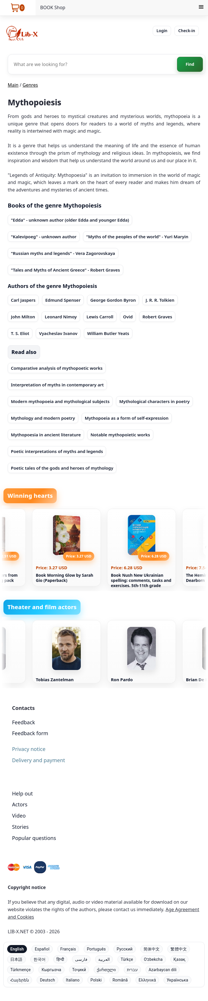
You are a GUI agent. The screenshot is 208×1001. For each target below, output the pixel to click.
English (17, 949)
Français (68, 949)
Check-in (186, 30)
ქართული (106, 969)
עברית (132, 969)
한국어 (40, 959)
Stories (20, 826)
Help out (22, 793)
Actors (20, 804)
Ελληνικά (147, 980)
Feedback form (30, 733)
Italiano (73, 980)
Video (19, 815)
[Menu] (201, 8)
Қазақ (179, 959)
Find (190, 64)
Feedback (23, 722)
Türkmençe (20, 969)
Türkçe (127, 959)
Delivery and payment (38, 760)
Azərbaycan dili (162, 969)
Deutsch (47, 980)
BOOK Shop (52, 7)
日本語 (16, 959)
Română (120, 980)
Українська (177, 980)
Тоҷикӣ (79, 969)
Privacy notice (29, 749)
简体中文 (152, 949)
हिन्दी (60, 959)
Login (161, 30)
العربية (104, 959)
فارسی (81, 959)
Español (42, 949)
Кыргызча (51, 969)
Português (96, 949)
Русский (124, 949)
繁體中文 (178, 949)
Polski (96, 980)
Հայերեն (19, 980)
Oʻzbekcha (153, 959)
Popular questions (34, 838)
